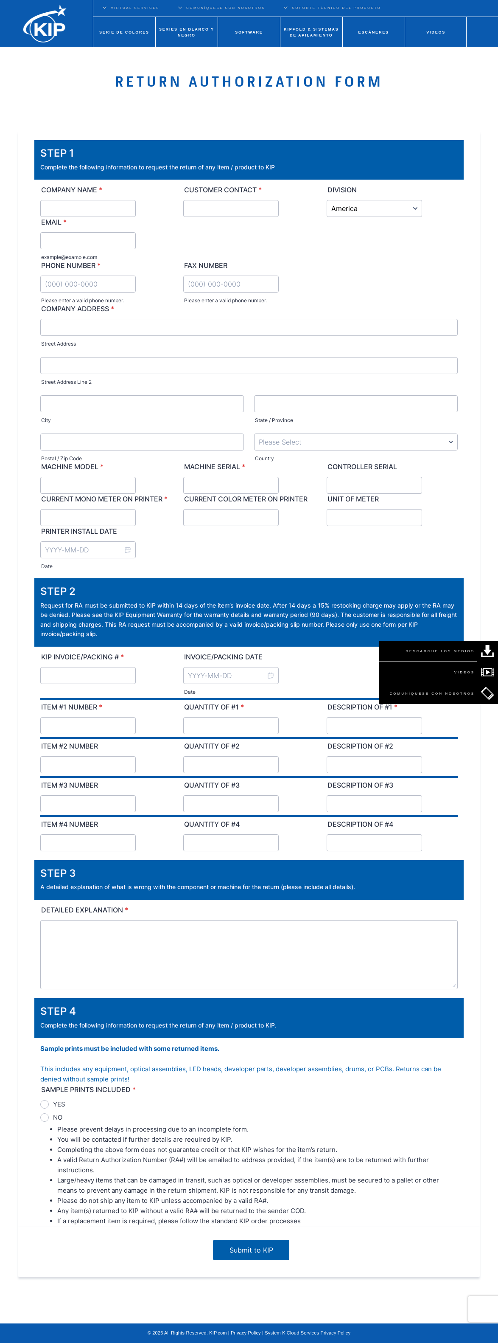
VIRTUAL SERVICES (135, 8)
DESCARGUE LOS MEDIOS (440, 651)
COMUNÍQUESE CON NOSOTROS (225, 8)
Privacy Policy (246, 1332)
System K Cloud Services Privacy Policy (307, 1332)
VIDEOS (464, 672)
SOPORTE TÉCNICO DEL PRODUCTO (336, 8)
